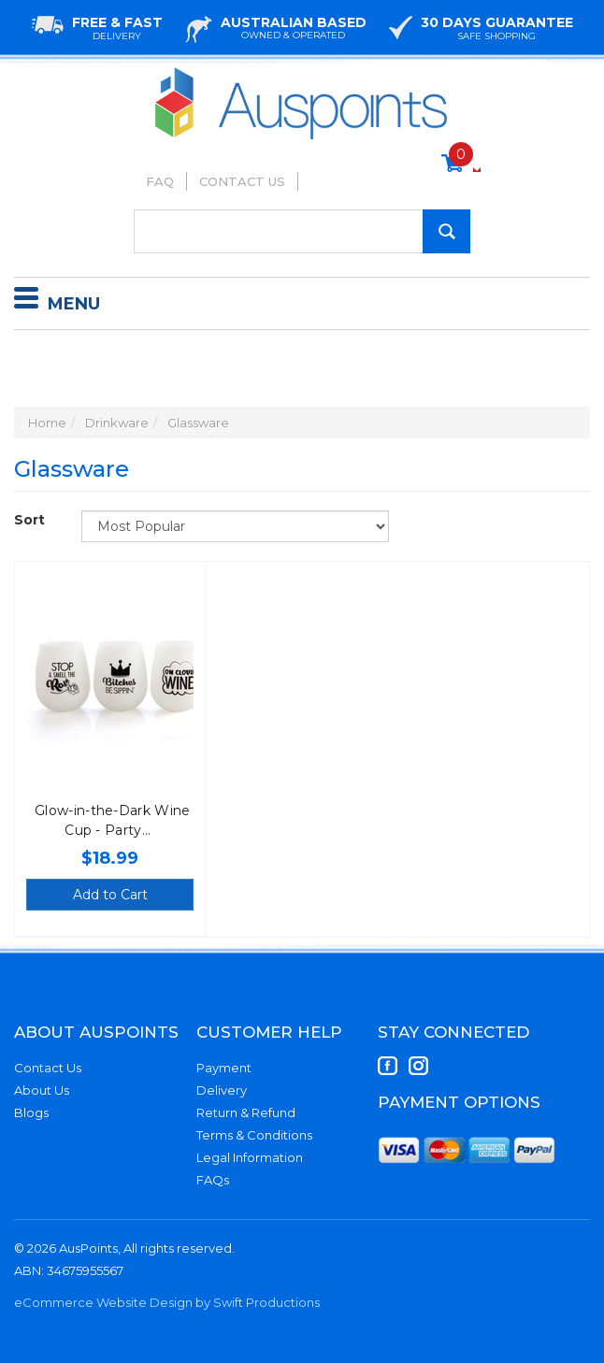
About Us (41, 1090)
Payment (224, 1067)
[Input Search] (302, 231)
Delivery (221, 1090)
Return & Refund (245, 1112)
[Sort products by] (235, 526)
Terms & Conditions (254, 1134)
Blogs (31, 1112)
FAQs (212, 1179)
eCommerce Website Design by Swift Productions (167, 1302)
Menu (57, 301)
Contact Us (242, 181)
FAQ (160, 181)
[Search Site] (446, 231)
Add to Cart (110, 894)
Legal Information (249, 1157)
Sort (29, 519)
